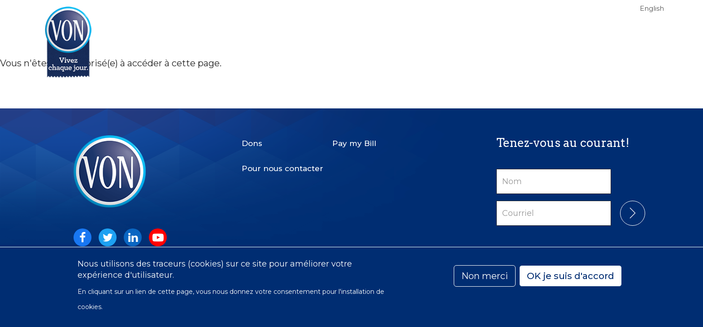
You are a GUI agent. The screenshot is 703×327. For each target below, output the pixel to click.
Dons (252, 143)
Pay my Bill (354, 143)
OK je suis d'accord (570, 276)
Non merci (484, 276)
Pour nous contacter (282, 168)
